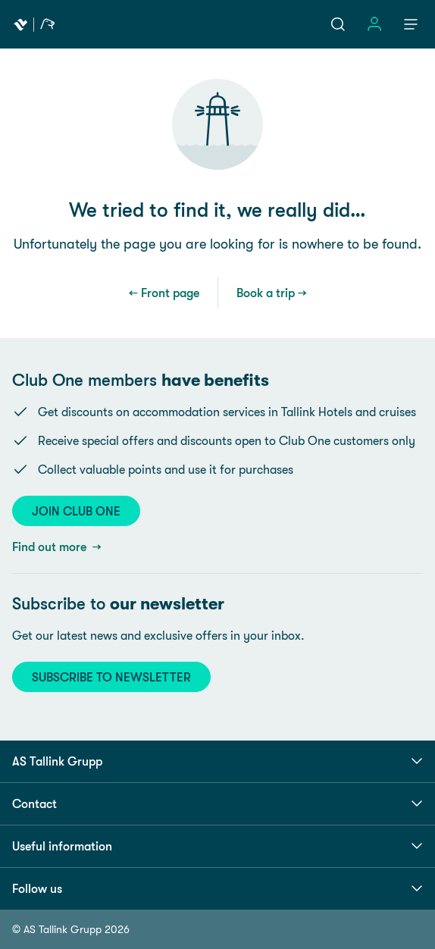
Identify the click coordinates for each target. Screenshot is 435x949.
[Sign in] (374, 24)
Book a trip (265, 293)
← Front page (164, 293)
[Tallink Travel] (34, 24)
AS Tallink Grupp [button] (217, 761)
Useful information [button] (217, 845)
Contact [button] (217, 803)
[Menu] (411, 24)
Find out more (50, 546)
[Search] (338, 24)
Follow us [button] (217, 888)
